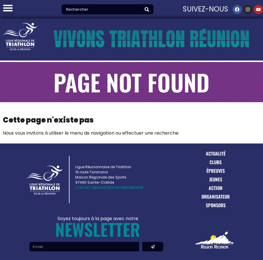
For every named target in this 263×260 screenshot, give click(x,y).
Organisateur (215, 196)
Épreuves (215, 170)
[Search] (148, 9)
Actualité (216, 153)
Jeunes (215, 179)
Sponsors (216, 205)
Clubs (216, 162)
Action (215, 188)
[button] (8, 8)
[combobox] (102, 9)
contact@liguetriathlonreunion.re (109, 187)
